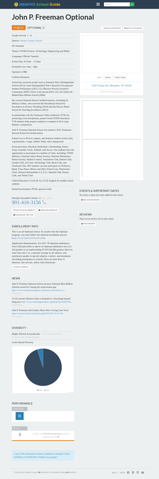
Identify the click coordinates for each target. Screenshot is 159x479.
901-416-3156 (29, 202)
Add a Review (88, 224)
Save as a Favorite (111, 28)
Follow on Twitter (23, 215)
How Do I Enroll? (21, 267)
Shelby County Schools (31, 40)
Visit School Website (24, 210)
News (122, 473)
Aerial (108, 77)
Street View (119, 77)
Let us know (51, 457)
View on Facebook (48, 210)
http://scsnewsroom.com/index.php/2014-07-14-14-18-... (38, 313)
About (115, 473)
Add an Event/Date (90, 200)
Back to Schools (133, 28)
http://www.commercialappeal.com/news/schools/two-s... (39, 290)
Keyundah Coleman (29, 198)
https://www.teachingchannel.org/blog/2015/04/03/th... (46, 301)
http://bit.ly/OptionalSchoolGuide (28, 238)
